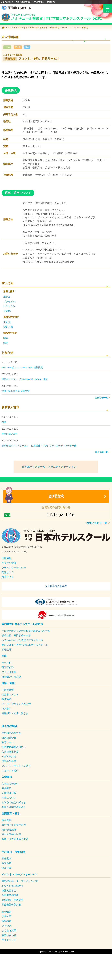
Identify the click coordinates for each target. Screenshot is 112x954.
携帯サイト (8, 577)
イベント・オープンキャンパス (20, 874)
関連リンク (8, 572)
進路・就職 (8, 683)
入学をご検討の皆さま (14, 802)
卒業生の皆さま (39, 2)
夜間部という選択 (11, 676)
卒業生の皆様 (9, 563)
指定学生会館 (9, 761)
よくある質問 (9, 930)
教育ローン (8, 742)
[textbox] (56, 549)
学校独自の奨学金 (11, 733)
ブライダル (9, 301)
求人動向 (6, 708)
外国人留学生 (9, 890)
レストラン (9, 306)
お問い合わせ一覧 (97, 523)
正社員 (17, 47)
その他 (7, 310)
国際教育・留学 (11, 813)
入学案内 (7, 777)
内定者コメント (10, 694)
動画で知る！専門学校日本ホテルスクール (25, 644)
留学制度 (6, 820)
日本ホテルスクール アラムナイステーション (49, 466)
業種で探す (55, 28)
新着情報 (6, 911)
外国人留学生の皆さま (23, 2)
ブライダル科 (9, 672)
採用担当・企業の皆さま (15, 713)
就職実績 (6, 699)
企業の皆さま (51, 2)
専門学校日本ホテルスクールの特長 (22, 624)
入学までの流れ (10, 783)
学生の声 (6, 916)
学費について (9, 797)
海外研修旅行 (9, 829)
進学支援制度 (9, 726)
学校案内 (6, 858)
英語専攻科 (8, 667)
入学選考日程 (9, 793)
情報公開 (6, 868)
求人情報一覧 (101, 452)
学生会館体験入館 (11, 904)
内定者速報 (8, 689)
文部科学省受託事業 (56, 586)
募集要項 (6, 788)
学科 (4, 656)
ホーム (8, 28)
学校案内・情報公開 (13, 852)
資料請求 (56, 496)
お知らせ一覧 (101, 397)
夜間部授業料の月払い (14, 747)
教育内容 (6, 863)
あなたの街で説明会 (12, 885)
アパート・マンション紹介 (16, 765)
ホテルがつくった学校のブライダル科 (22, 640)
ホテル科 (6, 662)
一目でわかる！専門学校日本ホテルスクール (26, 630)
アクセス (6, 925)
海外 (5, 342)
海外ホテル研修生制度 (14, 824)
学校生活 (6, 649)
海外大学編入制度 (11, 834)
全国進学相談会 (10, 895)
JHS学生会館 (9, 756)
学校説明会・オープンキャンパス (20, 881)
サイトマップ (9, 939)
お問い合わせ (9, 935)
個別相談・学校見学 (12, 899)
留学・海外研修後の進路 (15, 839)
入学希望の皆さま (7, 2)
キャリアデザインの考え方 (16, 704)
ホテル (65, 28)
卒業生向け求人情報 (38, 28)
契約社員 (8, 326)
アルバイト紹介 (10, 770)
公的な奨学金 (9, 737)
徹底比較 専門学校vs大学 (16, 635)
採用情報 (6, 558)
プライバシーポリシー (14, 567)
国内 (27, 47)
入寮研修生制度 (10, 751)
